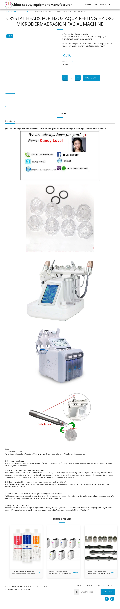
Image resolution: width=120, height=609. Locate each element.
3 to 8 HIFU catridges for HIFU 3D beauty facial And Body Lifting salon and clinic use (60, 573)
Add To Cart (91, 77)
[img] (26, 547)
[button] (113, 4)
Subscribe (108, 593)
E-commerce (15, 11)
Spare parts (26, 11)
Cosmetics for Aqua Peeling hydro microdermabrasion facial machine (27, 573)
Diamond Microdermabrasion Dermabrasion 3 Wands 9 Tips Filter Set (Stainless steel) (97, 573)
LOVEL (71, 61)
